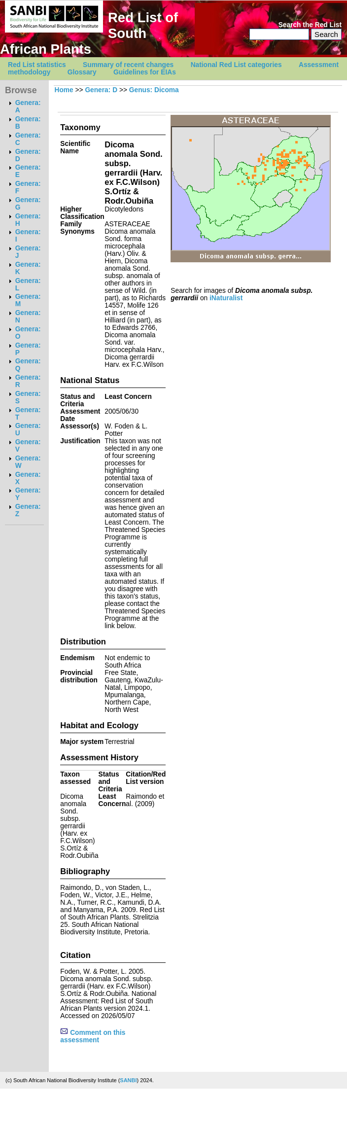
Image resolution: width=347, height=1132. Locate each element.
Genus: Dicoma (154, 90)
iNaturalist (226, 298)
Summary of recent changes (128, 65)
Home (63, 90)
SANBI (128, 1080)
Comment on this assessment (92, 1036)
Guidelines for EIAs (144, 72)
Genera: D (101, 90)
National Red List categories (236, 65)
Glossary (82, 72)
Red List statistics (37, 65)
